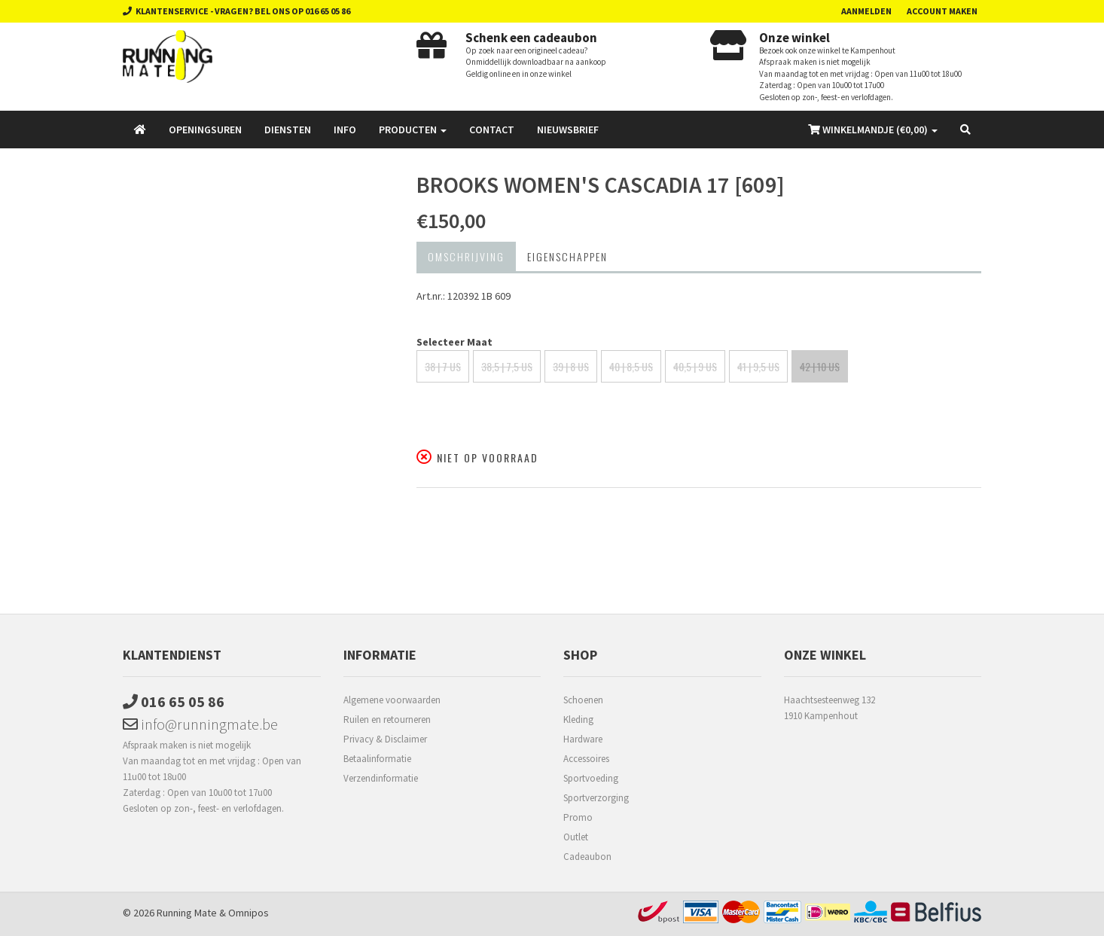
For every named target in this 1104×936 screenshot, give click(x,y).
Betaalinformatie (377, 758)
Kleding (578, 719)
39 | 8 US (571, 366)
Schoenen (583, 700)
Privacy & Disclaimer (385, 739)
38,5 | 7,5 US (506, 366)
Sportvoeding (590, 778)
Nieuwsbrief (568, 129)
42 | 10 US (820, 366)
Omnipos (248, 912)
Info (345, 129)
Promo (578, 817)
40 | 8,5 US (631, 366)
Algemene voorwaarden (392, 700)
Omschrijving (466, 256)
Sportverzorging (596, 797)
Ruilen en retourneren (387, 719)
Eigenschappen (567, 256)
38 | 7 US (443, 366)
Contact (491, 129)
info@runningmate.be (200, 724)
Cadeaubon (587, 856)
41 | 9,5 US (758, 366)
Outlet (575, 837)
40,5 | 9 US (695, 366)
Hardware (582, 739)
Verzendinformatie (380, 778)
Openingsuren (205, 129)
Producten (413, 129)
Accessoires (586, 758)
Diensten (287, 129)
